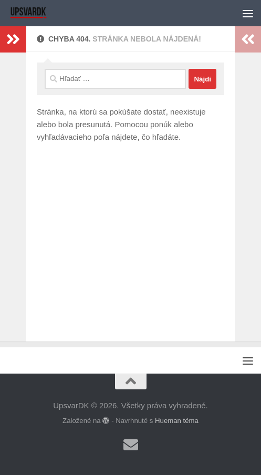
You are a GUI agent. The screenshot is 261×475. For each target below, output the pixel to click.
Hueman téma (177, 421)
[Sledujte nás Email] (130, 445)
